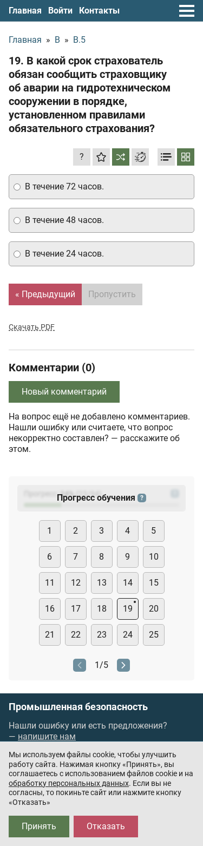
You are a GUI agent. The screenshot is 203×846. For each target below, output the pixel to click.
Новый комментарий (64, 391)
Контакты (99, 10)
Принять (39, 826)
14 (128, 583)
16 (50, 609)
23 (102, 634)
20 (154, 609)
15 (154, 583)
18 (102, 609)
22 (76, 634)
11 (50, 583)
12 (76, 583)
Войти (60, 10)
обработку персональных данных (69, 783)
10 (154, 557)
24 (128, 634)
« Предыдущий (45, 294)
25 (154, 634)
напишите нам (47, 736)
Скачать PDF (32, 327)
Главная (25, 10)
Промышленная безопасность (78, 707)
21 (50, 634)
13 (102, 583)
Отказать (106, 826)
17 (76, 609)
